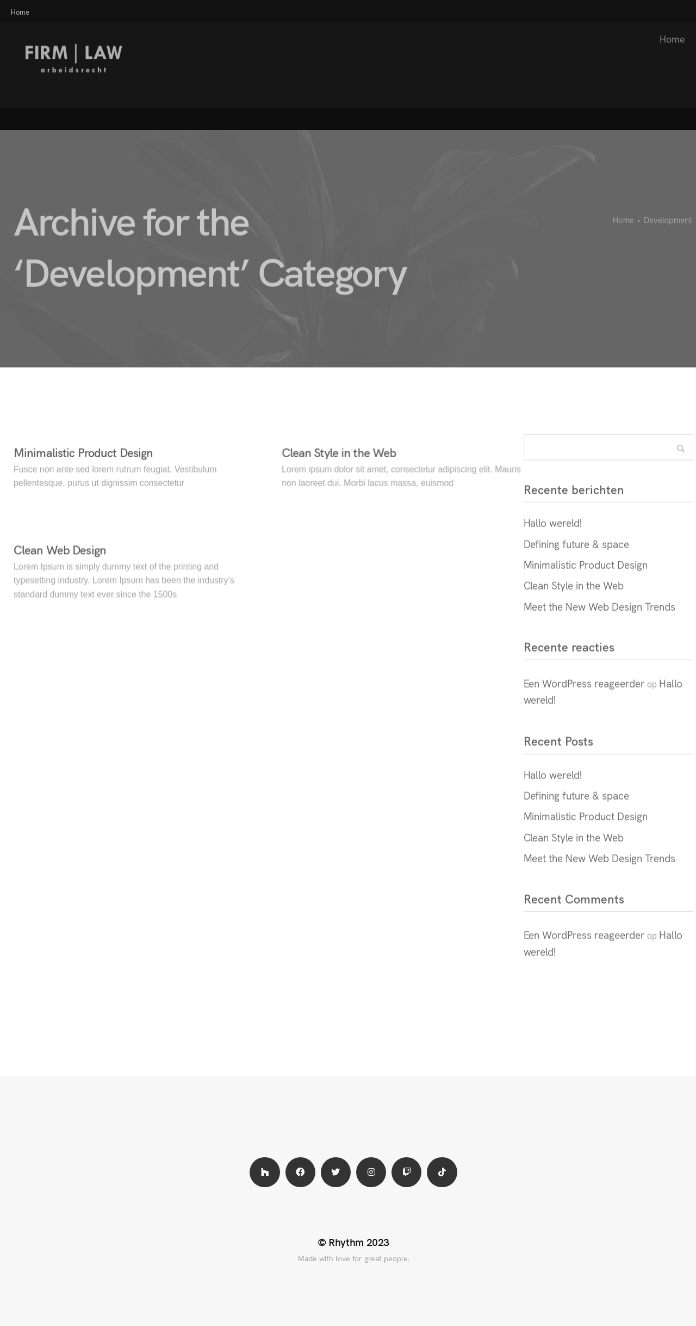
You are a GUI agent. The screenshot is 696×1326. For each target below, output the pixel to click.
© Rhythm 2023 (353, 1242)
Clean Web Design (60, 560)
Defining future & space (576, 554)
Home (667, 27)
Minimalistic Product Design (83, 463)
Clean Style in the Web (339, 463)
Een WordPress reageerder (584, 693)
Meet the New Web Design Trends (599, 617)
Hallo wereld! (553, 533)
